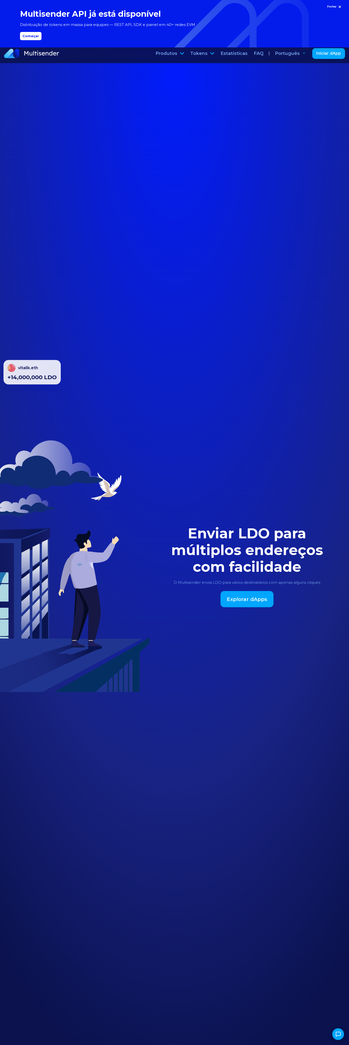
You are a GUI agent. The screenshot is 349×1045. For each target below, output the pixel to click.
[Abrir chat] (338, 1034)
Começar (30, 36)
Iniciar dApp (328, 57)
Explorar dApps (247, 603)
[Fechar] (334, 6)
